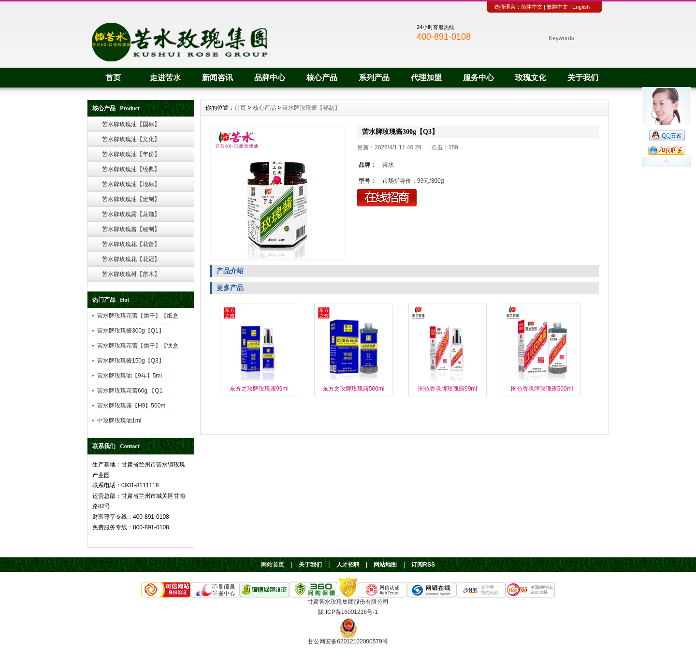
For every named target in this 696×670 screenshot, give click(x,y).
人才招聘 (348, 564)
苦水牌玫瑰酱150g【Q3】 (130, 360)
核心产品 (321, 77)
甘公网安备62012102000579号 (348, 641)
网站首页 (272, 564)
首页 (113, 77)
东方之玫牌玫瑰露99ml (259, 388)
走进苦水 (165, 77)
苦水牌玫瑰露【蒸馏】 (131, 214)
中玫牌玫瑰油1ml (119, 420)
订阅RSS (423, 564)
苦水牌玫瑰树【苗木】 (131, 274)
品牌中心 (269, 77)
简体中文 (531, 7)
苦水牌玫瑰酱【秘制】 (131, 229)
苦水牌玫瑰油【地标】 (131, 184)
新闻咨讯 (217, 77)
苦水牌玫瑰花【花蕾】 (131, 244)
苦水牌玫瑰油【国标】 (131, 124)
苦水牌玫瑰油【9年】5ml (129, 375)
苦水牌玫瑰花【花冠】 (131, 259)
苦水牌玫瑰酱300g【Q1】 (130, 330)
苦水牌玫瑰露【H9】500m (131, 405)
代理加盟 (426, 77)
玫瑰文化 (530, 77)
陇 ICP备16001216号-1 (347, 612)
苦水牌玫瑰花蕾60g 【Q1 (129, 390)
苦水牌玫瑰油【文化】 (131, 139)
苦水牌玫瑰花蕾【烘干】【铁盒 (137, 345)
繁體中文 (557, 7)
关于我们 (582, 77)
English (581, 7)
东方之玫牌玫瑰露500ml (353, 388)
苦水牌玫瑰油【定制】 (131, 199)
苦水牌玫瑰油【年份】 (131, 154)
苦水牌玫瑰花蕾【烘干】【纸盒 (137, 315)
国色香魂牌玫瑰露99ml (447, 388)
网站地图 (385, 564)
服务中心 (478, 77)
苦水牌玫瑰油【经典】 (131, 169)
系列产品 (374, 77)
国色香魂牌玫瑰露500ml (542, 388)
